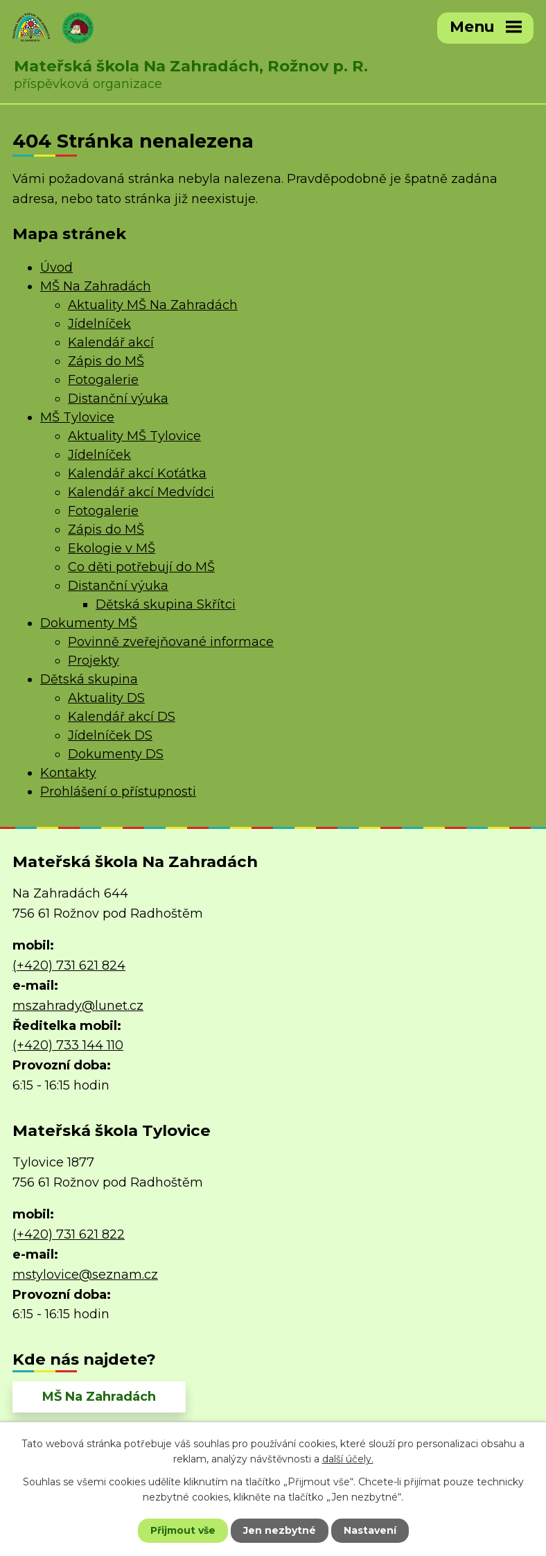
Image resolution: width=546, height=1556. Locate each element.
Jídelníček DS (110, 735)
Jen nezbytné (279, 1530)
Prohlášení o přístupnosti (118, 791)
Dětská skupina (89, 679)
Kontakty (68, 772)
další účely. (347, 1459)
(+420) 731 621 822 (68, 1234)
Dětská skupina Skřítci (166, 604)
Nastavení (370, 1530)
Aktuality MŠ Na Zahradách (153, 305)
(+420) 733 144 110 (67, 1045)
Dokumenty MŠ (88, 623)
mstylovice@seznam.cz (85, 1274)
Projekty (93, 660)
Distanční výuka (118, 398)
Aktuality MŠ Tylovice (134, 436)
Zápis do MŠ (106, 361)
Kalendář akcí (111, 342)
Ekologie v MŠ (111, 548)
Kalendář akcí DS (121, 716)
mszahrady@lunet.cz (77, 1005)
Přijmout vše (182, 1530)
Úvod (56, 267)
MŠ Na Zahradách (95, 286)
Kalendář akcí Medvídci (141, 492)
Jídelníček (99, 323)
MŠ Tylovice (77, 417)
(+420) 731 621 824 (68, 965)
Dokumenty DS (116, 754)
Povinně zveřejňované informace (171, 641)
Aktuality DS (106, 698)
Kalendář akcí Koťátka (137, 473)
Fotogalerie (103, 379)
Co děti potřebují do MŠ (141, 567)
